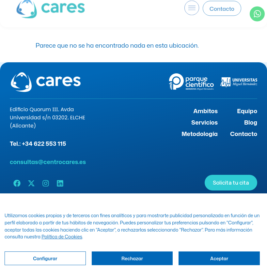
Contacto (243, 133)
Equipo (247, 111)
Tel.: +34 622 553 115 (38, 143)
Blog (250, 122)
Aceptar (219, 258)
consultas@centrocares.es (48, 162)
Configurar (45, 258)
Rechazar (132, 258)
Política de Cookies (61, 237)
